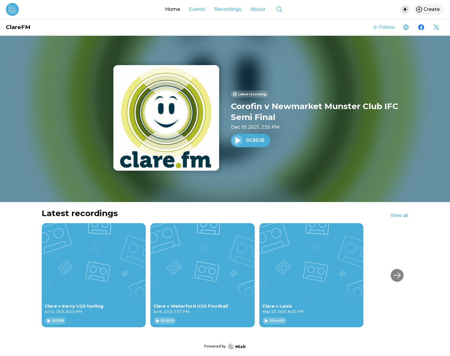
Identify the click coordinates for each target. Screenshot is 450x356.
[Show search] (279, 9)
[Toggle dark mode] (405, 9)
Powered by (225, 346)
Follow (384, 27)
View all (399, 215)
